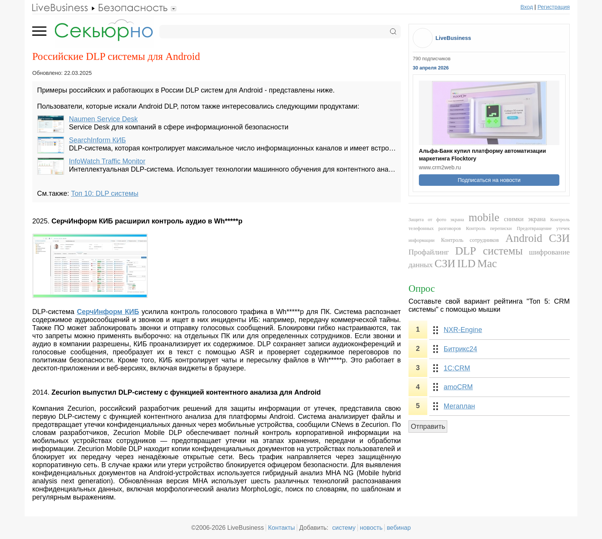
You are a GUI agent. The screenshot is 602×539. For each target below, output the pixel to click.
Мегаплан (459, 406)
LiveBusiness (453, 38)
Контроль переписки (489, 228)
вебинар (399, 527)
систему (344, 527)
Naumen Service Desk (103, 119)
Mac (487, 263)
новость (371, 527)
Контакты (281, 527)
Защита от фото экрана (436, 219)
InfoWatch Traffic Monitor (107, 161)
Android (523, 238)
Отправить (428, 426)
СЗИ (559, 238)
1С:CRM (457, 368)
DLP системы (489, 251)
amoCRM (458, 387)
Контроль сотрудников (470, 240)
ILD (466, 263)
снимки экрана (525, 219)
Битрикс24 (460, 349)
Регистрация (554, 7)
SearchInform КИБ (97, 140)
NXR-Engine (463, 330)
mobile (484, 217)
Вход (527, 7)
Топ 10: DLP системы (104, 193)
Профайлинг (428, 252)
